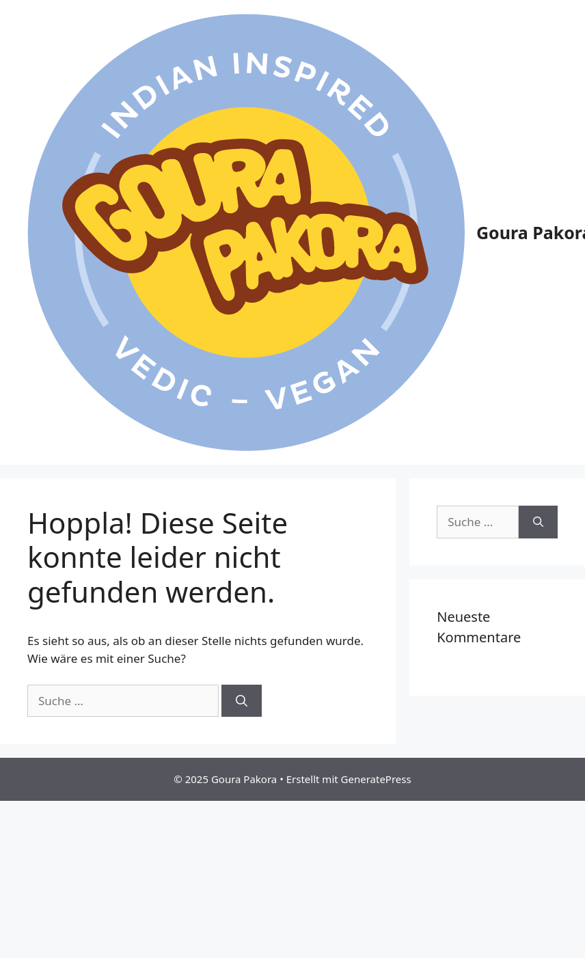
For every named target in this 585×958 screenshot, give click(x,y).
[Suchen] (241, 701)
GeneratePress (376, 779)
